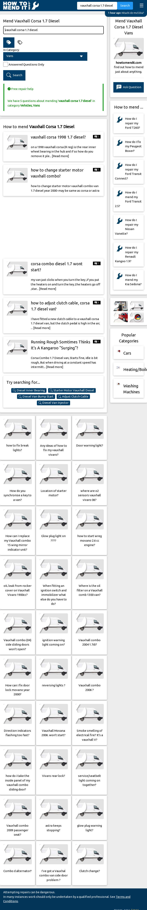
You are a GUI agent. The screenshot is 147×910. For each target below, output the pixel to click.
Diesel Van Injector (53, 403)
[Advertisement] (53, 227)
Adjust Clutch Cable (73, 396)
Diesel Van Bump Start (36, 396)
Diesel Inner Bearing (29, 390)
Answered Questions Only (26, 64)
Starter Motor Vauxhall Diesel (72, 390)
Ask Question (129, 87)
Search (125, 5)
